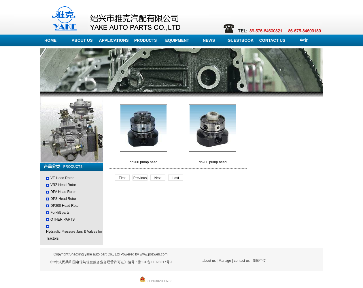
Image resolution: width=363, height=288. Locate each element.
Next (158, 178)
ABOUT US (81, 40)
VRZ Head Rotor (63, 185)
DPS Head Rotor (63, 199)
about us (209, 261)
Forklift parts (59, 213)
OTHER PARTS (62, 219)
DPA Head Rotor (63, 192)
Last (176, 178)
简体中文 (259, 261)
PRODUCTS (145, 40)
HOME (50, 40)
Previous (140, 178)
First (122, 178)
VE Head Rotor (62, 178)
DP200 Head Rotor (65, 206)
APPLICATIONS (113, 40)
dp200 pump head (144, 162)
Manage (225, 261)
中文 (304, 40)
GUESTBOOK (241, 40)
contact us (242, 261)
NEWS (209, 40)
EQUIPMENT (177, 40)
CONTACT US (272, 40)
